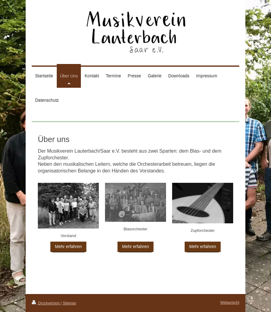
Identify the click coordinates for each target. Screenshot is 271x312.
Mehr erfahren (68, 246)
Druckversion (46, 303)
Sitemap (69, 303)
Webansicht (229, 302)
